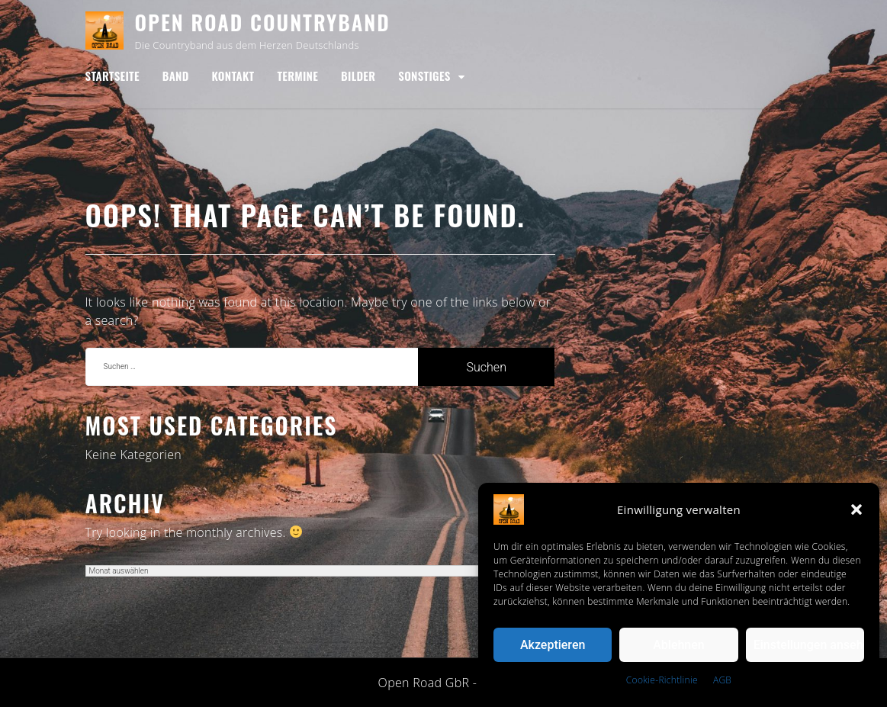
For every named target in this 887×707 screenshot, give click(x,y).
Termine (297, 75)
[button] (856, 509)
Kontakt (233, 75)
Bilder (358, 75)
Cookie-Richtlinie (662, 679)
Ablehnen (679, 645)
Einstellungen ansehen (809, 645)
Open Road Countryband (262, 22)
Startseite (112, 75)
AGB (722, 679)
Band (175, 75)
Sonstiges (424, 75)
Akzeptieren (552, 645)
